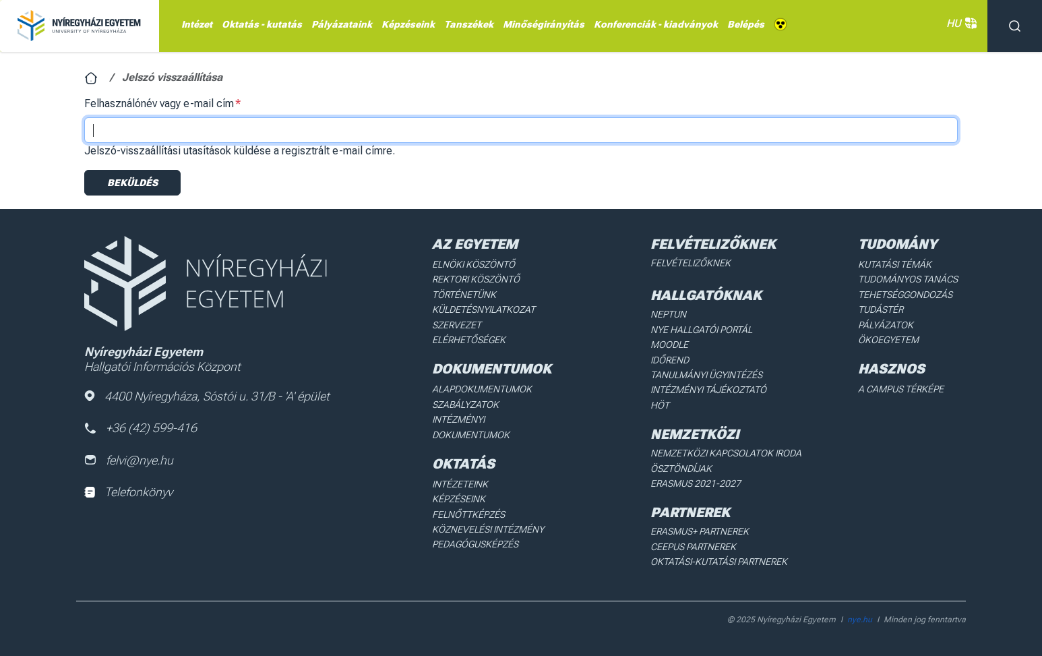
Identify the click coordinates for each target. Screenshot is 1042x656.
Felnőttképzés (468, 514)
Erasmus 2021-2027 (695, 483)
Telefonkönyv (128, 492)
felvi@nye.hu (128, 460)
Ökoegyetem (888, 339)
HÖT (659, 405)
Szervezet (456, 325)
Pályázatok (885, 325)
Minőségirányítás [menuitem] (543, 24)
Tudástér (880, 309)
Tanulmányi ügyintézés (706, 374)
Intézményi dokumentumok (471, 427)
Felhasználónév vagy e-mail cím (159, 103)
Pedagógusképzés (475, 544)
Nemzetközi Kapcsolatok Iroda (725, 453)
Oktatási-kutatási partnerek (718, 561)
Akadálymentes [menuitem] (780, 25)
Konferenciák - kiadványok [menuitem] (656, 24)
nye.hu (859, 619)
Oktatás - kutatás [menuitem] (262, 24)
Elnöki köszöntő (473, 264)
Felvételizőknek (690, 263)
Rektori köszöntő (476, 279)
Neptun (668, 314)
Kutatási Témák (894, 264)
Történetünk (464, 294)
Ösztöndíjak (681, 468)
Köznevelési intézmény (488, 529)
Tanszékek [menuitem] (468, 24)
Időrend (669, 360)
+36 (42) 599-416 (140, 428)
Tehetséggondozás (905, 294)
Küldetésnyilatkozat (483, 309)
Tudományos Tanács (908, 279)
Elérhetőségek (468, 339)
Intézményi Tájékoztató (708, 389)
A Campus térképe (901, 389)
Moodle (669, 344)
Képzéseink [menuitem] (408, 24)
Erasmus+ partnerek (699, 531)
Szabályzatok (465, 404)
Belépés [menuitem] (745, 24)
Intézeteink (460, 484)
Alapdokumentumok (482, 389)
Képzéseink (458, 499)
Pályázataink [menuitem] (341, 24)
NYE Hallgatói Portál (701, 329)
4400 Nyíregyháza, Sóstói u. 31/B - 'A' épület (207, 396)
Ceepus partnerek (693, 546)
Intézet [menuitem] (196, 24)
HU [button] (960, 23)
